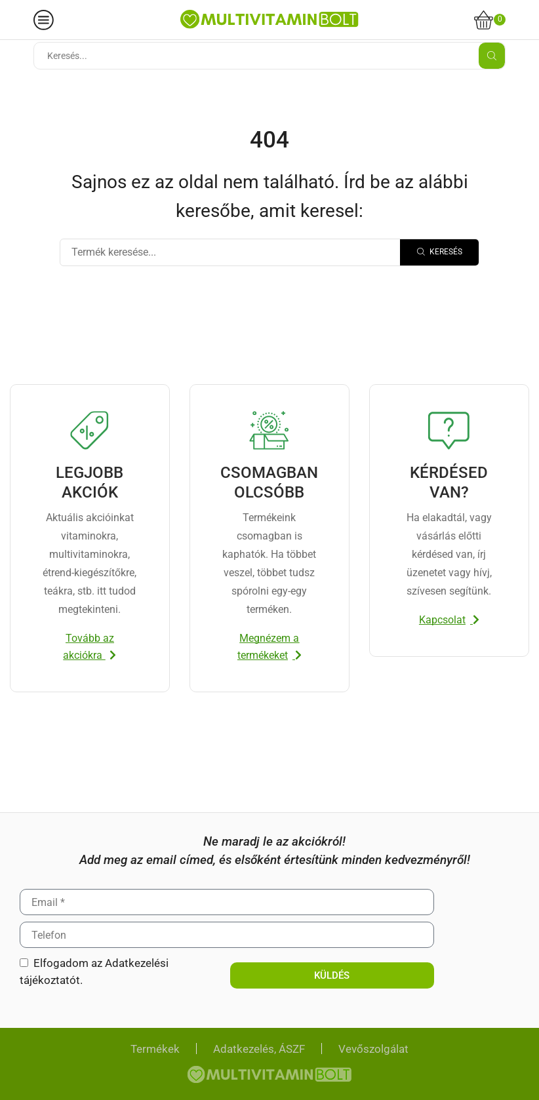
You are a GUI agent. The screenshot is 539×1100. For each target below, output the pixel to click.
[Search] (439, 252)
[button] (90, 647)
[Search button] (492, 56)
